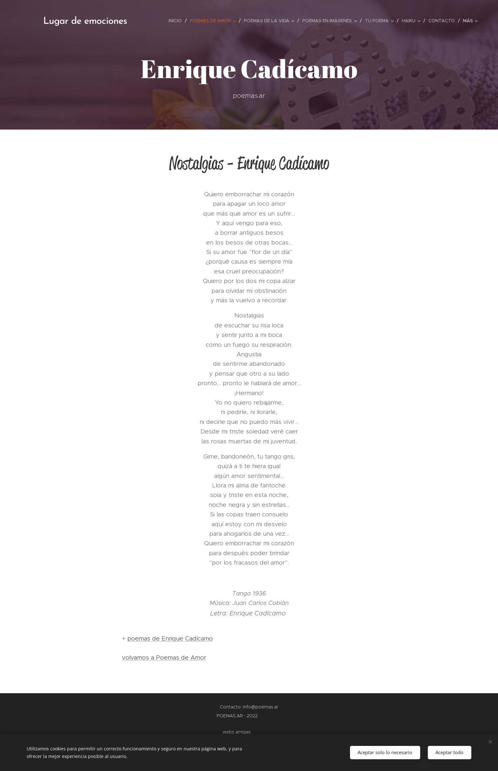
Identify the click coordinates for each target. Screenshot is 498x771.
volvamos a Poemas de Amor (164, 657)
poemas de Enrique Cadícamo (170, 638)
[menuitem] (177, 21)
